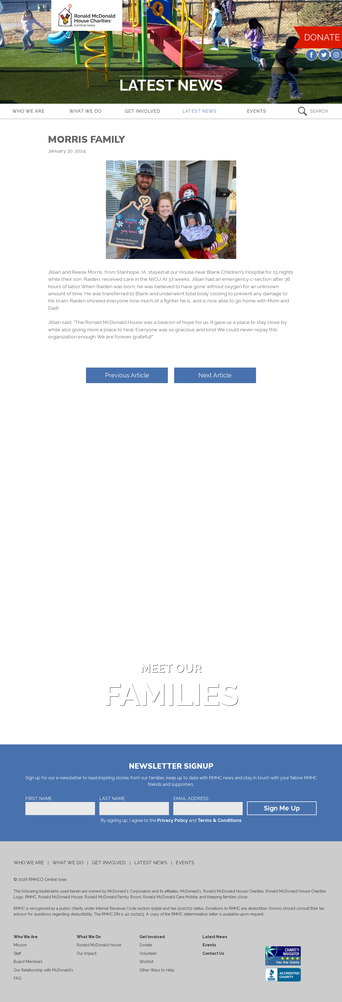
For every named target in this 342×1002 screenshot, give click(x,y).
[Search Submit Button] (313, 111)
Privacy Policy (172, 820)
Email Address (191, 798)
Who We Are (29, 862)
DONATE (322, 39)
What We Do (68, 862)
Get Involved (109, 862)
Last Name (112, 798)
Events (185, 862)
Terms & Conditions (220, 820)
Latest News (150, 862)
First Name (38, 798)
